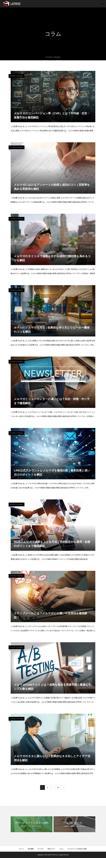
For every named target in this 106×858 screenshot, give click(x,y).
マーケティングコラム (16, 76)
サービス (41, 849)
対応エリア (51, 849)
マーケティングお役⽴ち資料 (77, 849)
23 (58, 787)
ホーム (21, 849)
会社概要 (31, 849)
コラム (61, 849)
